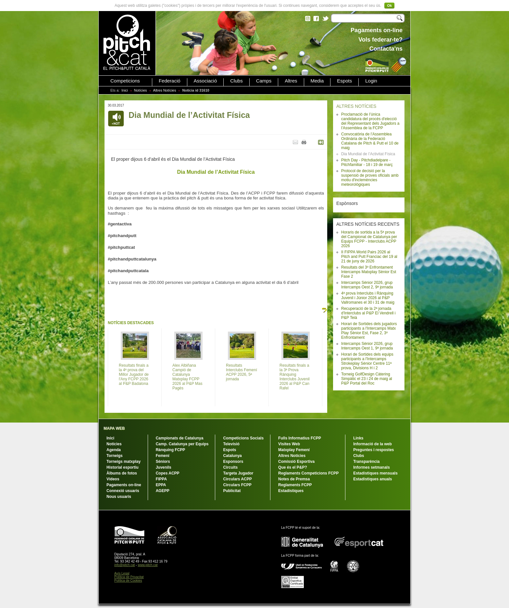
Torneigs (114, 455)
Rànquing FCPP (170, 450)
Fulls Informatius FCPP (299, 438)
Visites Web (289, 444)
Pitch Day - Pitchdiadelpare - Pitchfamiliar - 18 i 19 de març (367, 162)
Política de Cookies (128, 580)
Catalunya (232, 455)
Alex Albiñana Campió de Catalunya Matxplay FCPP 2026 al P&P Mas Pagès (187, 376)
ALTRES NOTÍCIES (356, 106)
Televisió (231, 444)
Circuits (230, 467)
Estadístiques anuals (372, 479)
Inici (124, 90)
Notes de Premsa (294, 479)
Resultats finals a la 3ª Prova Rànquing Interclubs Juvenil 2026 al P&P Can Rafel (294, 376)
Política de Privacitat (129, 577)
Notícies (140, 90)
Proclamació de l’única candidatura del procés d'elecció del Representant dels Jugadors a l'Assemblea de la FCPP (370, 121)
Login (371, 80)
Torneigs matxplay (123, 461)
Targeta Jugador (238, 473)
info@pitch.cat (124, 565)
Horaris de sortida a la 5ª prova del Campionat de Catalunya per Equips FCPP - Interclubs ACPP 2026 (369, 239)
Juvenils (163, 467)
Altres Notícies (164, 90)
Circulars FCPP (237, 485)
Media (317, 80)
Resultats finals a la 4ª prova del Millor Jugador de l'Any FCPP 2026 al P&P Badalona (134, 374)
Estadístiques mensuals (375, 473)
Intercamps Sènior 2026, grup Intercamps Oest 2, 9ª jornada (367, 284)
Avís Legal (122, 573)
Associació (205, 80)
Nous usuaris (118, 496)
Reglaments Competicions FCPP (308, 473)
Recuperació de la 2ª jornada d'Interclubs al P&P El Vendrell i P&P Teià (368, 313)
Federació (169, 80)
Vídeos (112, 479)
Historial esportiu (122, 467)
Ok (389, 5)
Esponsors (233, 461)
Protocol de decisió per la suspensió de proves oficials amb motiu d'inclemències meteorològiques (370, 178)
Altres (291, 80)
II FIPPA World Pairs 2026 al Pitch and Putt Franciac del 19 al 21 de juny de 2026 (369, 256)
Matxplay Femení (294, 450)
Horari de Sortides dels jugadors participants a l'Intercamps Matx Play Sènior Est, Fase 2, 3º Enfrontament (369, 331)
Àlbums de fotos (121, 473)
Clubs (236, 80)
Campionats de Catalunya (180, 438)
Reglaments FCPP (295, 485)
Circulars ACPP (237, 479)
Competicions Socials (243, 438)
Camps (264, 80)
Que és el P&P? (292, 467)
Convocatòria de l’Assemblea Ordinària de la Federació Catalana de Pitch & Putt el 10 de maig (370, 141)
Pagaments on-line (123, 485)
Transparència (366, 461)
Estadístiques (291, 490)
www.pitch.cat (147, 565)
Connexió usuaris (122, 490)
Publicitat (232, 490)
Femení (162, 455)
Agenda (113, 450)
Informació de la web (372, 444)
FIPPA (161, 479)
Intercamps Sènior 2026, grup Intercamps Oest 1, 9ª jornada (367, 345)
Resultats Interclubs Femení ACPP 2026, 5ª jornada (241, 372)
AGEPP (162, 490)
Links (358, 438)
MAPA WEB (114, 428)
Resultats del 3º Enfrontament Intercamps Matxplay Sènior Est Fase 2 (368, 272)
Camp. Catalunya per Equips (182, 444)
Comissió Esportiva (296, 461)
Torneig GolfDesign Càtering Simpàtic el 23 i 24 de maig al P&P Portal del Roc (366, 379)
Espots (344, 80)
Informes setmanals (371, 467)
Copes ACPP (168, 473)
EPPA (161, 485)
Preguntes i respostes (373, 450)
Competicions (125, 80)
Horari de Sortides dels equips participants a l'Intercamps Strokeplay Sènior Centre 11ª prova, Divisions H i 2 (367, 361)
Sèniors (163, 461)
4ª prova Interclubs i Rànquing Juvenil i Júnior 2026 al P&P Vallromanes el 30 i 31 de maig (367, 298)
